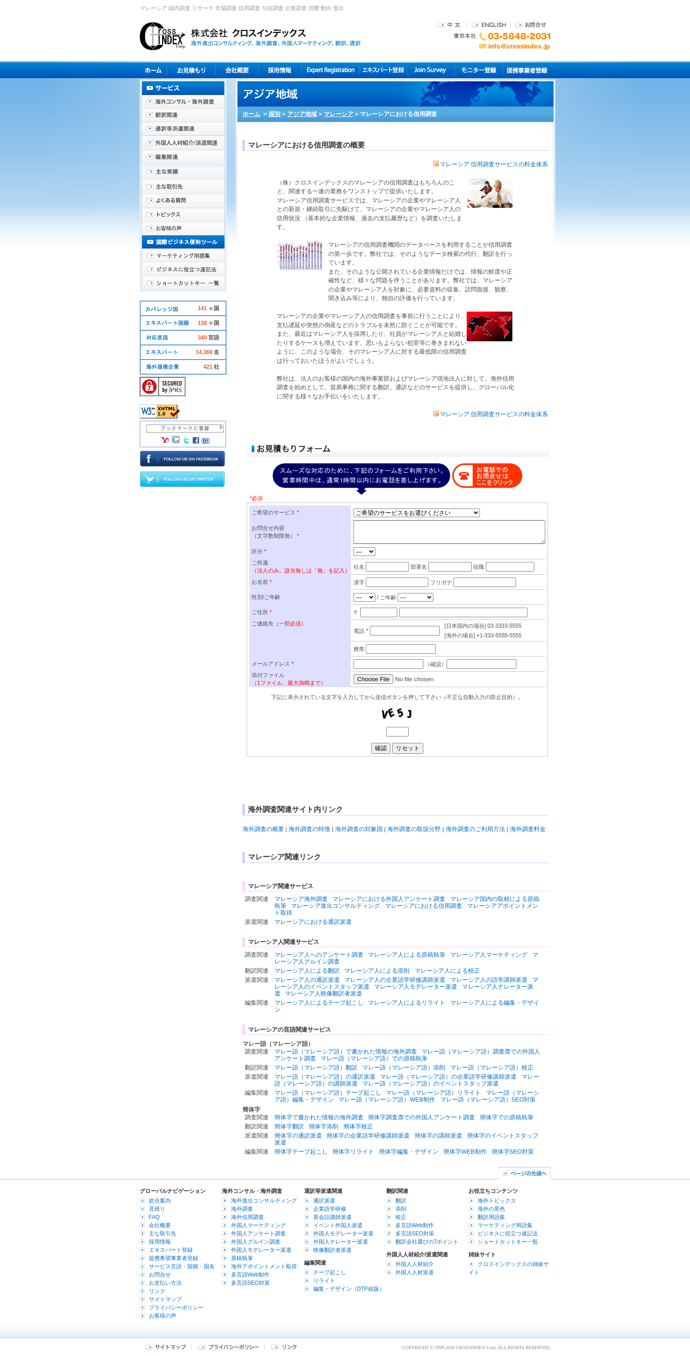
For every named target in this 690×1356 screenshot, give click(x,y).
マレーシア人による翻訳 (307, 970)
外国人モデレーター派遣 (261, 1250)
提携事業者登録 (527, 70)
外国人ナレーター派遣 (340, 1242)
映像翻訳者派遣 (332, 1250)
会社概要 (236, 70)
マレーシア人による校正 (447, 970)
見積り (191, 70)
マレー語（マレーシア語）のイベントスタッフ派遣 (430, 1083)
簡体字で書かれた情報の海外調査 (318, 1117)
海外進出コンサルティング (264, 1200)
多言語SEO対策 (250, 1283)
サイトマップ (165, 1299)
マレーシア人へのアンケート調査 (318, 954)
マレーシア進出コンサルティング (335, 905)
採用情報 (280, 70)
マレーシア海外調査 (301, 898)
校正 (400, 1217)
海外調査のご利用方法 (475, 829)
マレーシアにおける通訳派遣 (313, 921)
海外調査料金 (528, 829)
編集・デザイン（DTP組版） (349, 1289)
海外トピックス (183, 215)
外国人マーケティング (258, 1225)
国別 (274, 114)
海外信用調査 (247, 1217)
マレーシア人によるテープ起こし (318, 1002)
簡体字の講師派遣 (438, 1135)
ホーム (251, 114)
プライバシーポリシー (176, 1307)
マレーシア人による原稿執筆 (406, 954)
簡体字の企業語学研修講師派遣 (368, 1135)
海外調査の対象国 (359, 829)
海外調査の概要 (263, 829)
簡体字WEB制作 (465, 1151)
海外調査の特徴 (309, 829)
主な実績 (183, 173)
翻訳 (400, 1200)
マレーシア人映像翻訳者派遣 (323, 993)
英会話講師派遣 (332, 1217)
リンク (157, 1291)
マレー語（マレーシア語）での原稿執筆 (374, 1058)
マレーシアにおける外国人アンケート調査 (388, 898)
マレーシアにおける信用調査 (423, 905)
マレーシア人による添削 (377, 970)
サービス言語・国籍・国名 (182, 1266)
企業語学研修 (329, 1209)
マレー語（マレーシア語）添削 (403, 1067)
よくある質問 (183, 201)
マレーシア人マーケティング (488, 954)
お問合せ (530, 24)
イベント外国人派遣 (338, 1225)
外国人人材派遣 (414, 1272)
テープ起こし (329, 1272)
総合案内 (160, 1200)
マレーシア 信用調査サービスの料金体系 (490, 164)
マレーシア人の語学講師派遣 (488, 979)
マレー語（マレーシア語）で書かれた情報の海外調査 (345, 1051)
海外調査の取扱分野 (414, 829)
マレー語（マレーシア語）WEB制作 (386, 1099)
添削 (400, 1209)
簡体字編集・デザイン (408, 1151)
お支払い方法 (165, 1283)
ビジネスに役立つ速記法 (183, 269)
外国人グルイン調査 (255, 1242)
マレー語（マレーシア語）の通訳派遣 (324, 1076)
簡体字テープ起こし (301, 1151)
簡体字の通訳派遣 (298, 1135)
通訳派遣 (324, 1200)
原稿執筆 (242, 1258)
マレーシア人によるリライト (406, 1002)
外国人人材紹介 (414, 1264)
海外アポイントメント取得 (264, 1266)
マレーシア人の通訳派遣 (307, 979)
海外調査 (242, 1209)
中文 (450, 24)
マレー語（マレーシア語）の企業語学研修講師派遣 (448, 1076)
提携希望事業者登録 (173, 1258)
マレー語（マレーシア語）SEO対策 (488, 1099)
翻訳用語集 (491, 1217)
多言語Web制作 (250, 1274)
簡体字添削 (323, 1126)
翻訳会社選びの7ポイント (427, 1242)
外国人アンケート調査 (258, 1233)
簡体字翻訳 (289, 1126)
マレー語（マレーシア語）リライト (433, 1092)
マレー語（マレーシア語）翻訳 (316, 1067)
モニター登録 (479, 70)
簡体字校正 (358, 1126)
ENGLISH (489, 24)
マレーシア (338, 114)
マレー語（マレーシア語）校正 (491, 1067)
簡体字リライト (353, 1151)
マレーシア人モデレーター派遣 (415, 986)
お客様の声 (183, 228)
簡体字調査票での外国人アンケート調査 (421, 1117)
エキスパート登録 (383, 70)
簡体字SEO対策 (513, 1151)
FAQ (154, 1217)
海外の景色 (491, 1209)
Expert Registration (330, 70)
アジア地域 (302, 114)
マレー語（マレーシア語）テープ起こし (327, 1092)
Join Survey (431, 70)
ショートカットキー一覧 (183, 283)
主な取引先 (183, 187)
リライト (324, 1280)
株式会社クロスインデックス (250, 36)
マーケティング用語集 (183, 256)
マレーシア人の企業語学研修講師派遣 (394, 979)
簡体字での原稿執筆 (506, 1117)
